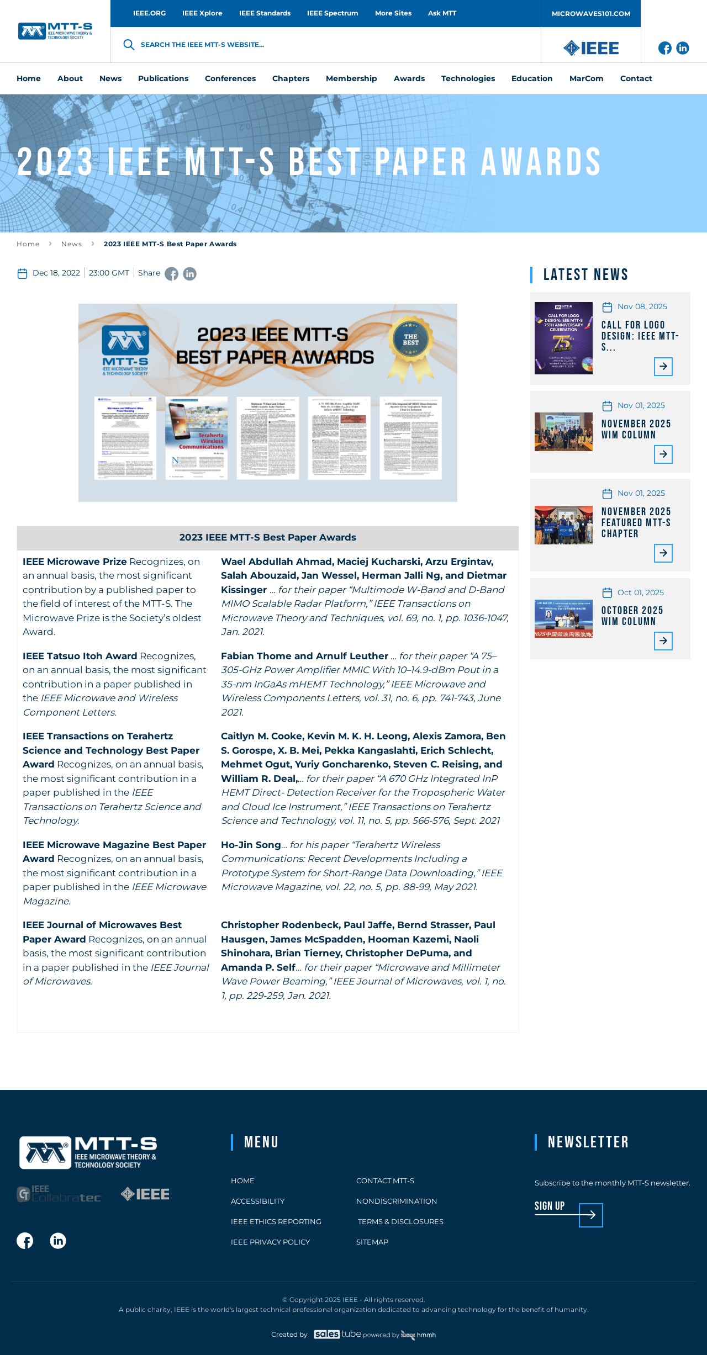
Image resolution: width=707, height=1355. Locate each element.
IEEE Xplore (202, 13)
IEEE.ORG (149, 13)
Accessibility (257, 1201)
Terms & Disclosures (400, 1221)
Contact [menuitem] (636, 78)
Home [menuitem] (29, 78)
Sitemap (372, 1241)
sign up (550, 1206)
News (71, 244)
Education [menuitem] (532, 78)
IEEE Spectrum (332, 13)
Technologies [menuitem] (468, 78)
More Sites (393, 13)
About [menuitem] (70, 78)
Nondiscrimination (396, 1201)
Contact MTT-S (385, 1180)
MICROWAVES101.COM (591, 13)
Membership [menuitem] (351, 78)
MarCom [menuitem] (586, 78)
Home (28, 244)
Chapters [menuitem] (290, 78)
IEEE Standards (265, 13)
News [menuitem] (110, 78)
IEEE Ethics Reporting (276, 1221)
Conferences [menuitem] (230, 78)
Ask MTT (442, 13)
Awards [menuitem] (409, 78)
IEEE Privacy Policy (270, 1241)
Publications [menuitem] (163, 78)
